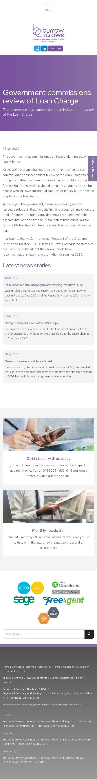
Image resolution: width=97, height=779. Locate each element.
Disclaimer (83, 667)
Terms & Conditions (64, 667)
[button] (92, 168)
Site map (31, 667)
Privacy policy (10, 671)
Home (6, 667)
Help (22, 671)
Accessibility (44, 667)
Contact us (18, 667)
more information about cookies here (63, 705)
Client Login (55, 48)
